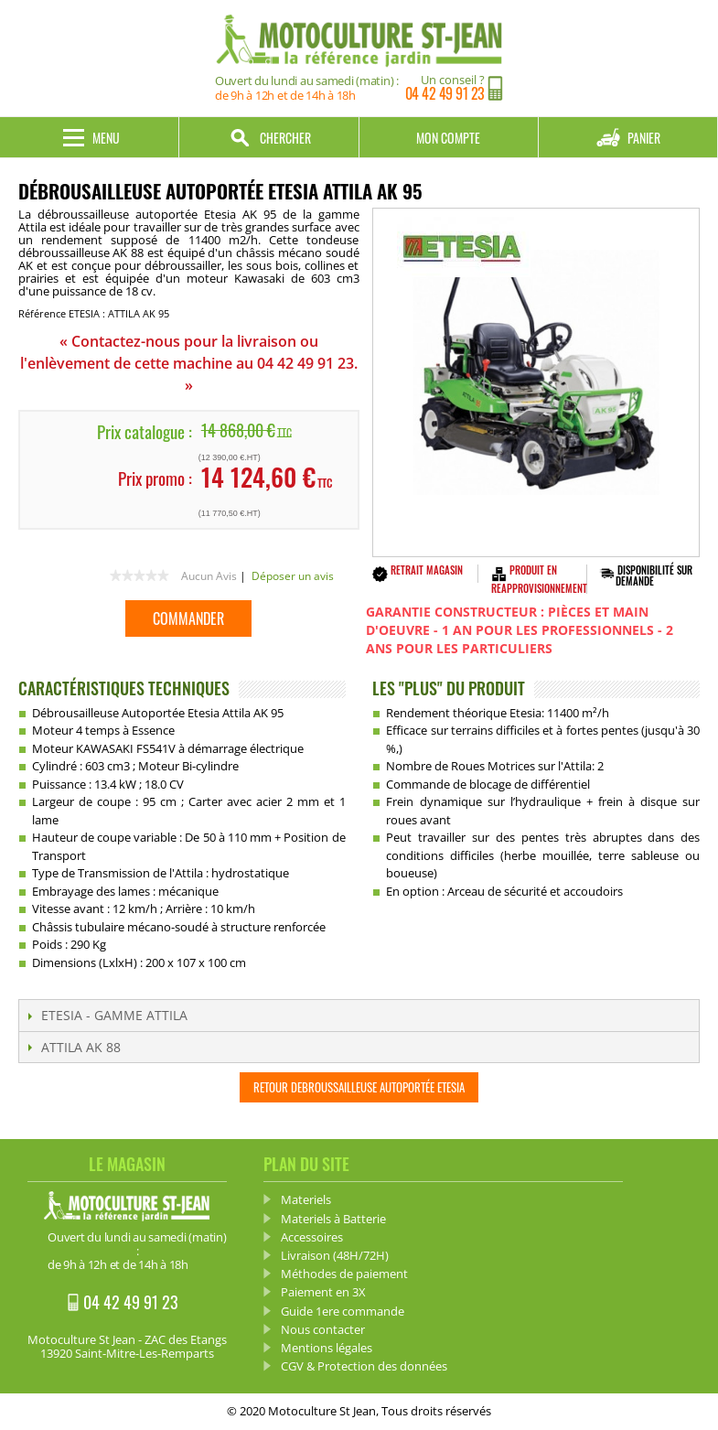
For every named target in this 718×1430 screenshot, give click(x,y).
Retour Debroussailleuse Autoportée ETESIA (359, 1087)
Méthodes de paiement (344, 1273)
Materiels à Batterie (333, 1218)
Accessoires (312, 1237)
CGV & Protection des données (364, 1366)
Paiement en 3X (323, 1292)
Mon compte (448, 137)
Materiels (306, 1199)
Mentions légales (326, 1347)
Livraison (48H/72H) (335, 1255)
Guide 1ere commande (342, 1311)
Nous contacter (323, 1329)
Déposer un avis (293, 576)
